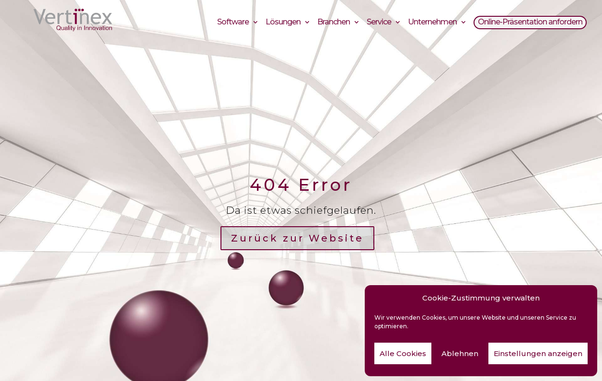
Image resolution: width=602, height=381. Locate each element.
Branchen (333, 23)
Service (379, 23)
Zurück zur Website (297, 238)
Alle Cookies (403, 353)
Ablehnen (459, 353)
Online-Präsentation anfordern (530, 23)
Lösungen (283, 23)
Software (233, 23)
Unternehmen (432, 23)
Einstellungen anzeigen (538, 353)
